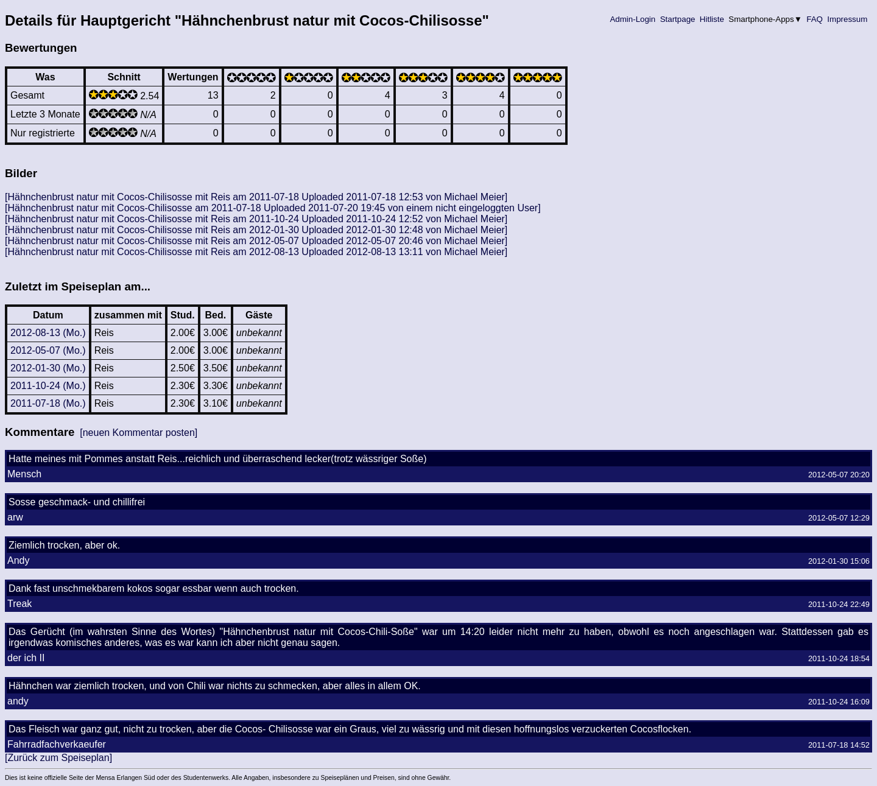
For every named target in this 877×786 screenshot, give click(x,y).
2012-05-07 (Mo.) (48, 350)
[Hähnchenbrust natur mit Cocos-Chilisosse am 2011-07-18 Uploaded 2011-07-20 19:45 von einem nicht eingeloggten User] (273, 208)
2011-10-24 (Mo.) (48, 386)
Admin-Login (633, 19)
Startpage (677, 19)
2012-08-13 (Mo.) (48, 333)
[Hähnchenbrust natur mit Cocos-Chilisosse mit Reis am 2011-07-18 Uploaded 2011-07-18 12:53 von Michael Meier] (256, 197)
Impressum (847, 19)
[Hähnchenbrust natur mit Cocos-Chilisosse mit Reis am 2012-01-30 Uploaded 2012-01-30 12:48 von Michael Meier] (256, 230)
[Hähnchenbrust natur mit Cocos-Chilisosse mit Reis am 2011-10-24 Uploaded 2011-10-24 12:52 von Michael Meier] (256, 219)
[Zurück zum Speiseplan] (58, 758)
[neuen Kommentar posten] (138, 432)
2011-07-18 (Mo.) (48, 403)
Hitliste (711, 19)
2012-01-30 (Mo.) (48, 368)
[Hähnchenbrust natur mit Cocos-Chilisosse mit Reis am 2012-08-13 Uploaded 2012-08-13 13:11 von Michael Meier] (256, 252)
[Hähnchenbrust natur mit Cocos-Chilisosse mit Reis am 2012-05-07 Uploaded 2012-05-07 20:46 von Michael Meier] (256, 241)
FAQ (815, 19)
